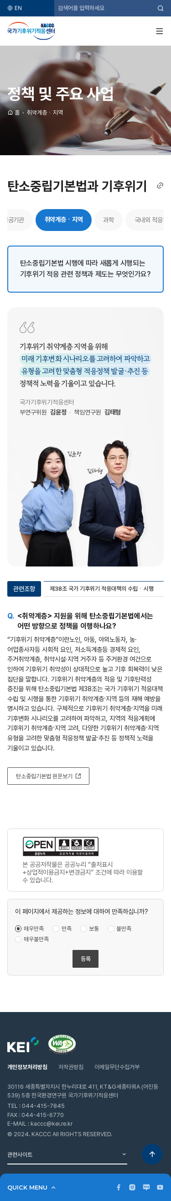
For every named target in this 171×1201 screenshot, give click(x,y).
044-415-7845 (43, 1105)
